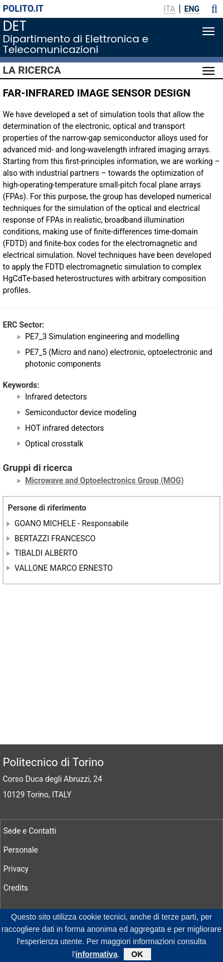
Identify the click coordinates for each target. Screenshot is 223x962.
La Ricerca (32, 70)
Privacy (15, 868)
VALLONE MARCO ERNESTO (63, 568)
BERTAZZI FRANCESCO (54, 538)
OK (137, 955)
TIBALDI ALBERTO (45, 553)
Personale (20, 849)
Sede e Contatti (29, 830)
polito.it (23, 8)
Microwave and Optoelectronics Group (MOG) (104, 480)
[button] (214, 9)
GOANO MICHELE (45, 523)
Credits (15, 887)
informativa (96, 955)
